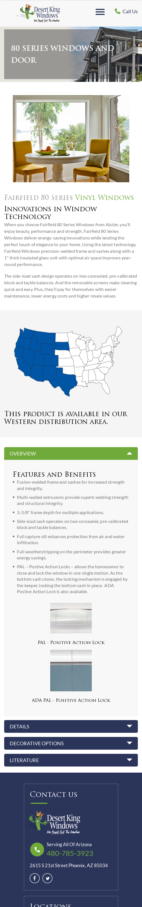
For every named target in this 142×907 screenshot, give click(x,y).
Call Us (126, 11)
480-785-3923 (70, 853)
